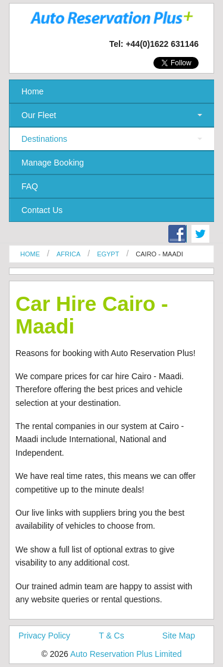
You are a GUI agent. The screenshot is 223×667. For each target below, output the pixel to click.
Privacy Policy (44, 635)
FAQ (29, 186)
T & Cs (111, 635)
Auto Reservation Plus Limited (126, 654)
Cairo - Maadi (159, 254)
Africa (68, 254)
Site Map (178, 635)
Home (32, 91)
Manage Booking (52, 162)
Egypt (108, 254)
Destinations (44, 139)
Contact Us (41, 210)
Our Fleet (38, 115)
